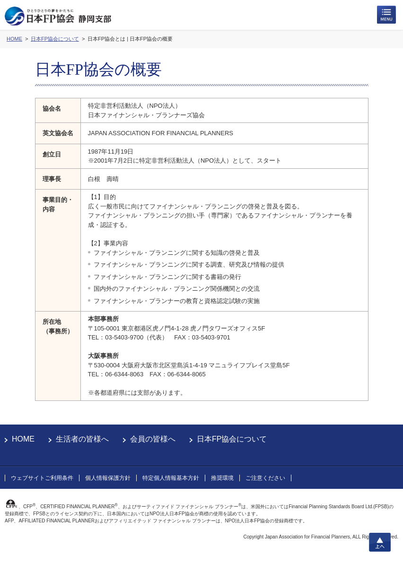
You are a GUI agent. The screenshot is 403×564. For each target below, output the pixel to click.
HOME (23, 439)
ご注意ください (265, 478)
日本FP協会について (232, 439)
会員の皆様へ (152, 439)
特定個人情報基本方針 (170, 478)
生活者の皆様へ (82, 439)
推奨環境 (222, 478)
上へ (379, 542)
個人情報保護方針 (108, 478)
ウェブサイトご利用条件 (42, 478)
